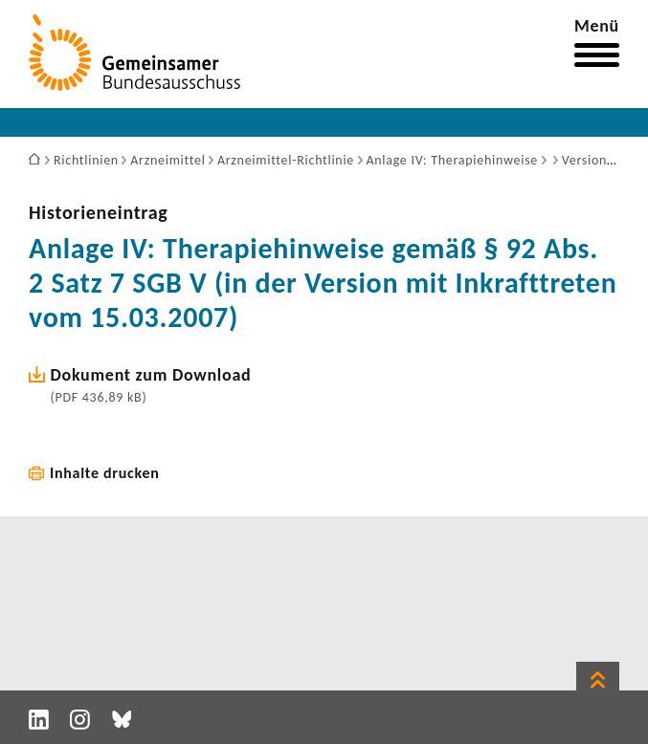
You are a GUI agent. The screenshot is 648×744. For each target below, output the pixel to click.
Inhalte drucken (105, 473)
